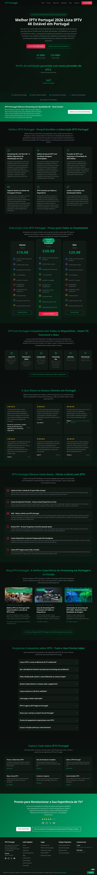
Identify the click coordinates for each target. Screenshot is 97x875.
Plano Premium (27, 863)
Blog (70, 3)
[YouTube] (54, 823)
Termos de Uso (45, 845)
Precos (49, 3)
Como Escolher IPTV (64, 845)
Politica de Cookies (46, 850)
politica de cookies (61, 872)
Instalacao (64, 3)
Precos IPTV (26, 848)
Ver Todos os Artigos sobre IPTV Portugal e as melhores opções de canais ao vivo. (48, 632)
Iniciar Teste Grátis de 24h (35, 46)
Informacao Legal (46, 855)
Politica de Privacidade (47, 848)
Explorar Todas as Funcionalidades (58, 46)
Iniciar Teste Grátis (23, 829)
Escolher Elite (75, 312)
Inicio (42, 3)
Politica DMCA (45, 853)
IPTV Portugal (11, 3)
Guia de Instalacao (28, 853)
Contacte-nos (26, 858)
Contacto (76, 3)
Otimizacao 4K (63, 850)
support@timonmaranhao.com (84, 847)
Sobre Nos (56, 3)
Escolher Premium (48, 314)
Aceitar (90, 872)
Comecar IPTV (87, 3)
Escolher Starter (22, 312)
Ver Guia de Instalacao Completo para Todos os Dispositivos (48, 374)
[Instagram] (47, 823)
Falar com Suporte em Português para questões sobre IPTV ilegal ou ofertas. (56, 829)
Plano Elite (26, 865)
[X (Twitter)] (50, 823)
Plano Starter (26, 860)
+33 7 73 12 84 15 (81, 852)
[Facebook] (43, 823)
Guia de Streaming (64, 848)
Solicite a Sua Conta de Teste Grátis (80, 112)
